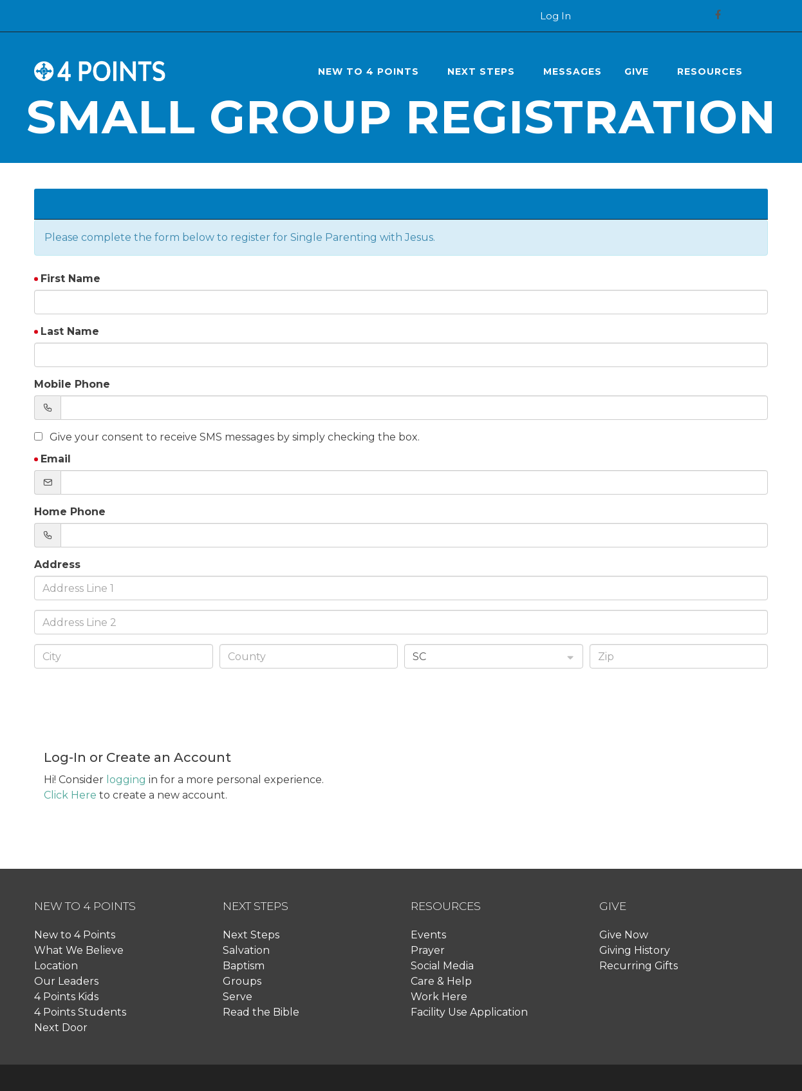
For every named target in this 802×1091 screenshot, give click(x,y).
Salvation (246, 950)
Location (56, 966)
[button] (371, 71)
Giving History (634, 950)
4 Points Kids (66, 997)
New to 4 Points (74, 935)
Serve (237, 997)
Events (428, 935)
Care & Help (441, 981)
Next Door (61, 1027)
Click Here (70, 795)
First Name (70, 278)
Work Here (439, 997)
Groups (242, 981)
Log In (555, 16)
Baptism (244, 966)
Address (57, 564)
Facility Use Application (469, 1012)
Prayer (428, 950)
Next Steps (251, 935)
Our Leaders (66, 981)
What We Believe (79, 950)
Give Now (623, 935)
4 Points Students (80, 1012)
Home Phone (70, 512)
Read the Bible (261, 1012)
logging (126, 779)
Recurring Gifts (638, 966)
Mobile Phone (72, 384)
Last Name (70, 331)
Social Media (442, 966)
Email (56, 459)
